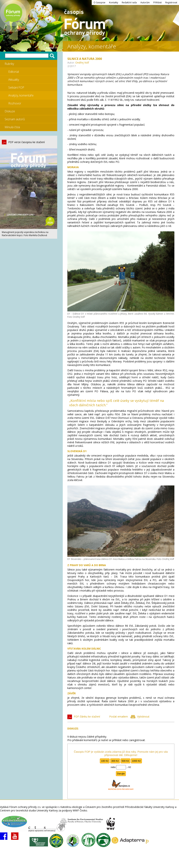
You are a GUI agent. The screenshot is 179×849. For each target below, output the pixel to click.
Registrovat (171, 2)
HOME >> (52, 48)
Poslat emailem (118, 716)
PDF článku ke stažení (87, 716)
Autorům (145, 2)
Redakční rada (129, 2)
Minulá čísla (12, 127)
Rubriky (9, 64)
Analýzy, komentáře (21, 95)
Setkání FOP (16, 87)
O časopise (99, 2)
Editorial (13, 72)
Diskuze (10, 111)
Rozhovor (14, 103)
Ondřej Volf (82, 62)
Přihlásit (157, 2)
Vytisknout (143, 716)
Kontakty (113, 2)
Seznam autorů (15, 119)
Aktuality (13, 80)
